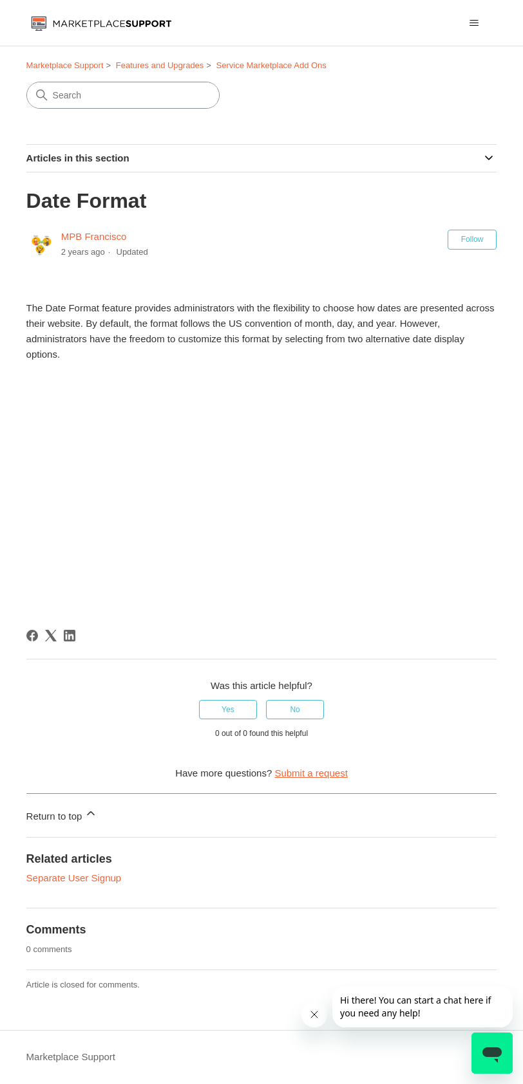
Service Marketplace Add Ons (271, 65)
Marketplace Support (65, 65)
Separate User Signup (74, 877)
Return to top (62, 814)
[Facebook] (32, 635)
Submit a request (310, 772)
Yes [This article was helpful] (228, 709)
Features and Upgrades (160, 65)
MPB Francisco (94, 236)
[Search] (123, 95)
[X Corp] (51, 635)
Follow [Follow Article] (472, 239)
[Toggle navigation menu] (474, 23)
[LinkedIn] (69, 635)
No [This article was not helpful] (295, 709)
